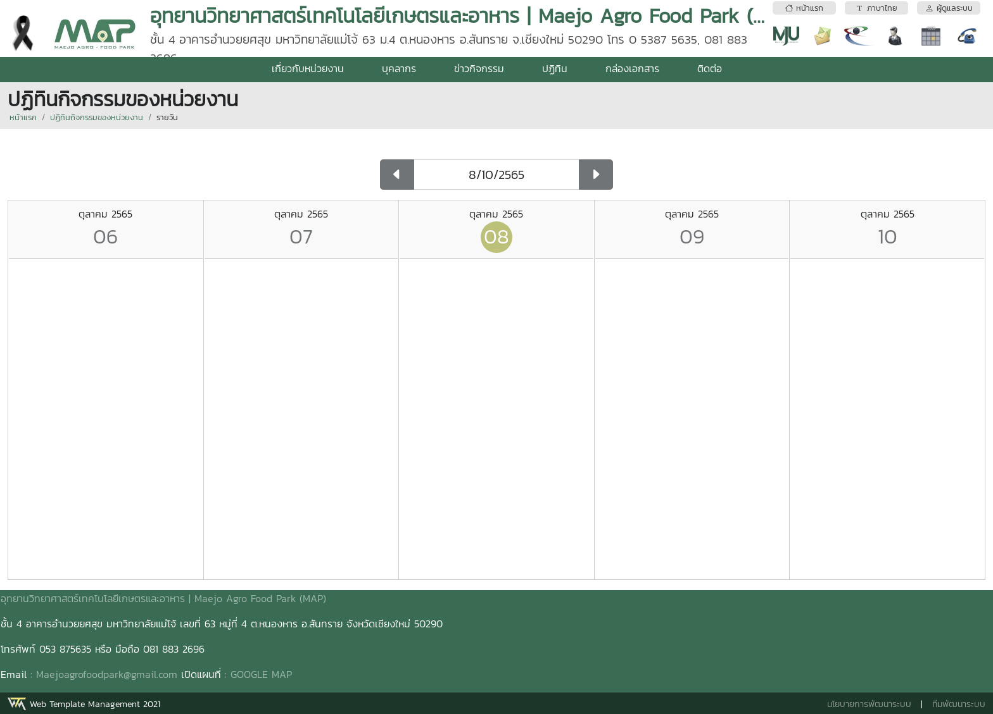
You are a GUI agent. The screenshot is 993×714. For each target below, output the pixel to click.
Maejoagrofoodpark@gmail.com (106, 674)
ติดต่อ (709, 68)
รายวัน (167, 117)
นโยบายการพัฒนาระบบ (869, 704)
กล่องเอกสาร (632, 68)
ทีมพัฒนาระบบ (958, 704)
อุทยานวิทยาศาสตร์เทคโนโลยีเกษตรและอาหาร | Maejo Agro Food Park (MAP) (163, 598)
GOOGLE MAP (261, 674)
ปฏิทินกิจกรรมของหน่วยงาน (96, 117)
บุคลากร (399, 68)
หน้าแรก (23, 117)
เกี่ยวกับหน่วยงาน (308, 68)
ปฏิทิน (554, 68)
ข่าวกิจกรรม (479, 68)
